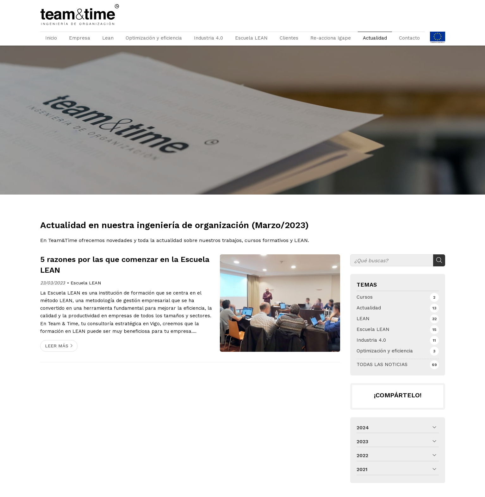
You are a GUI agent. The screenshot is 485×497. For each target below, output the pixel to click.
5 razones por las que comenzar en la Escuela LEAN (124, 265)
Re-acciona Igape (330, 38)
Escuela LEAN (251, 38)
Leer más (56, 345)
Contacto (409, 38)
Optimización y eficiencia (154, 38)
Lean (108, 38)
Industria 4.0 (208, 38)
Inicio (51, 38)
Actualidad (375, 38)
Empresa (79, 38)
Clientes (289, 38)
